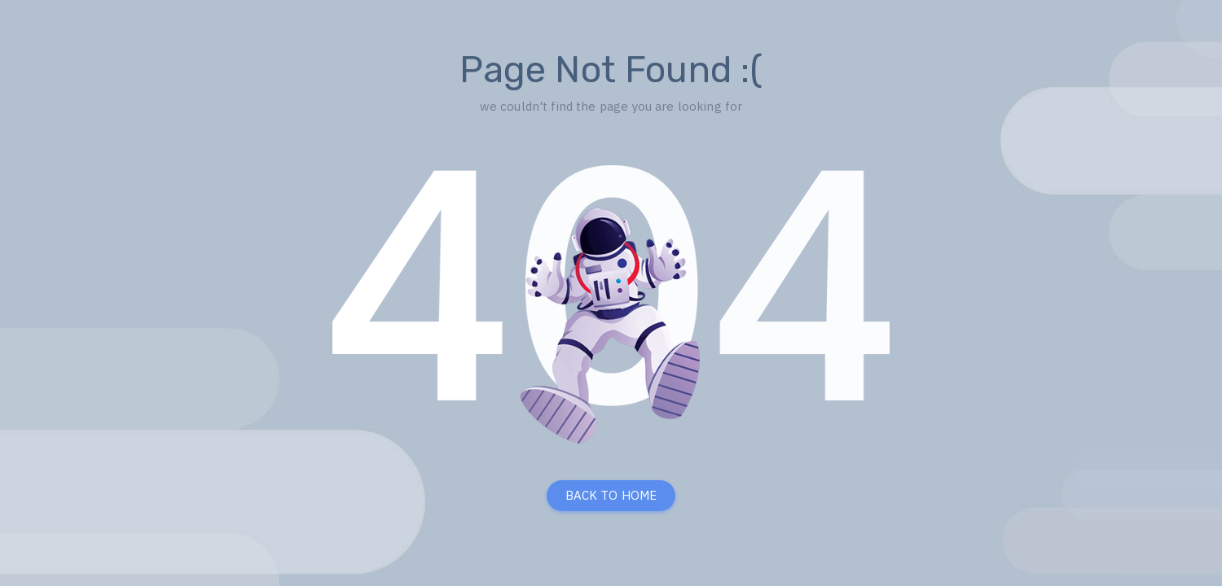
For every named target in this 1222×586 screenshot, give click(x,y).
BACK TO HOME (611, 495)
